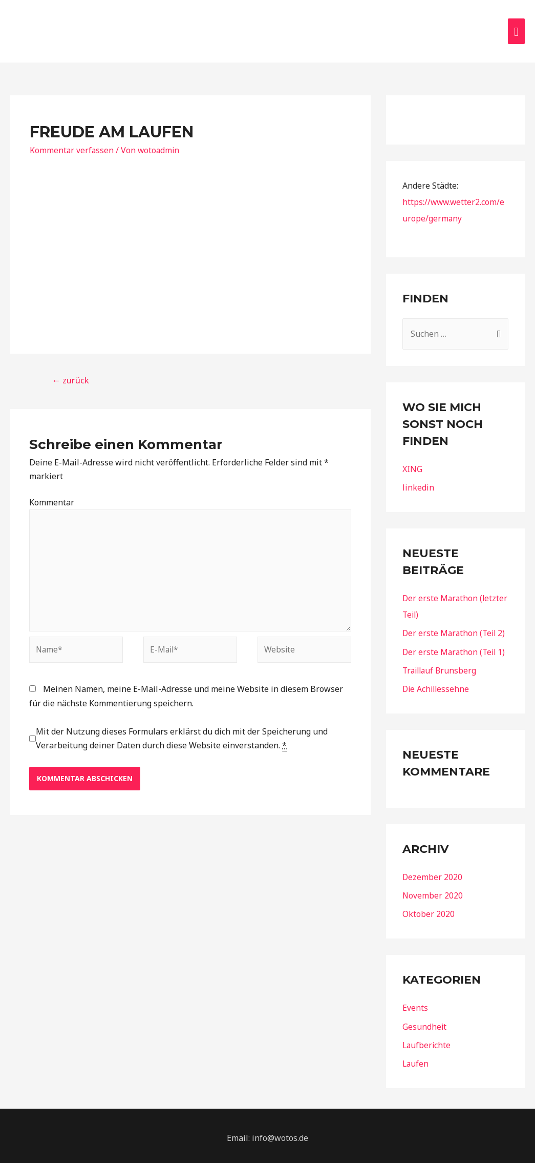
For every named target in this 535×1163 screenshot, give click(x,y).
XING (412, 465)
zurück (70, 376)
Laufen (416, 1059)
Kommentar (51, 498)
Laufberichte (427, 1040)
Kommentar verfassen (72, 146)
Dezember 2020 (432, 873)
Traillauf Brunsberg (441, 666)
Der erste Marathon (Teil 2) (455, 629)
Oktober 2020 (428, 909)
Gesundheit (424, 1022)
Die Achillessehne (437, 684)
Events (415, 1003)
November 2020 (432, 891)
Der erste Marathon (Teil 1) (455, 648)
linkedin (418, 483)
